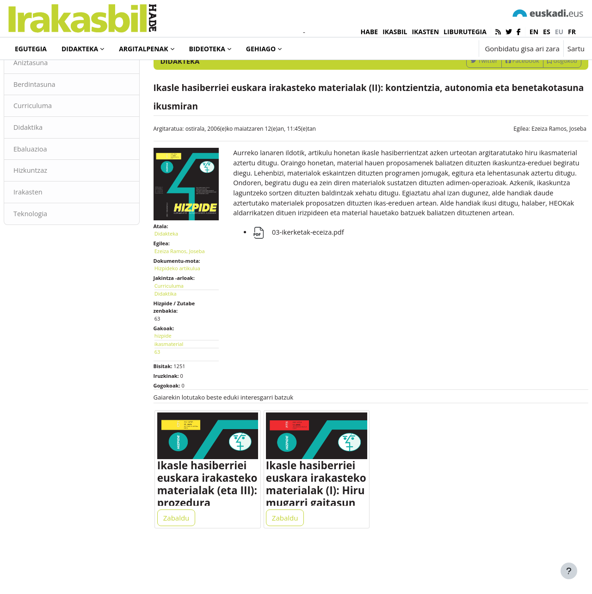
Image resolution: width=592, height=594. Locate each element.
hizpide (174, 367)
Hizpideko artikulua (188, 300)
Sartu (576, 48)
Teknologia (53, 254)
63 (169, 383)
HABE (369, 31)
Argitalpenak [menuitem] (143, 48)
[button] (443, 48)
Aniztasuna (53, 100)
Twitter (461, 98)
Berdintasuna (57, 122)
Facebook (500, 98)
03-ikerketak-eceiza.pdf (304, 283)
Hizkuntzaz (53, 210)
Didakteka (39, 73)
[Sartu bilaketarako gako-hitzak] (485, 74)
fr (572, 31)
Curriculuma (55, 144)
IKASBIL (394, 31)
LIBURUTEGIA (465, 31)
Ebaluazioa (53, 188)
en (534, 31)
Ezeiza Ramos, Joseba (536, 166)
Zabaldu (187, 553)
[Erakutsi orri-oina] (569, 571)
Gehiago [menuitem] (261, 48)
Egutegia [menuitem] (31, 48)
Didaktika (51, 166)
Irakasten (51, 232)
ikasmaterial (180, 375)
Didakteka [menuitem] (80, 48)
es (546, 31)
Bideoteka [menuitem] (207, 48)
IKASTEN (425, 31)
